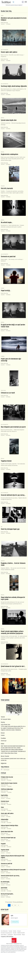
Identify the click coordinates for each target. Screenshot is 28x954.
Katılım (14, 931)
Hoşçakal (3, 843)
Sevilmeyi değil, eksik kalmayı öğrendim (14, 86)
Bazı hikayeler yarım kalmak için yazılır (13, 427)
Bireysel (2, 117)
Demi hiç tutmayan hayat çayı (10, 529)
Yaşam (2, 15)
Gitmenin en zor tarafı (8, 393)
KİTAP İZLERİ (4, 910)
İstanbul (2, 356)
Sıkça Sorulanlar (17, 934)
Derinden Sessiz (5, 801)
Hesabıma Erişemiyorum (6, 932)
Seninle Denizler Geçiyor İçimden (9, 783)
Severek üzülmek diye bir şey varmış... (13, 495)
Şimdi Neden (4, 888)
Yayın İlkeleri (4, 934)
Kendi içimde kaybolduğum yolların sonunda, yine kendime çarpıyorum (12, 632)
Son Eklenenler (4, 931)
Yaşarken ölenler (6, 461)
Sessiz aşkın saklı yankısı (9, 52)
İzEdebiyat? (10, 934)
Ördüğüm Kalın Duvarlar (7, 777)
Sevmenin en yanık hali (8, 256)
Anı (1, 526)
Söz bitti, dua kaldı (7, 188)
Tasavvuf (2, 186)
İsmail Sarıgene (6, 769)
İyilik (12, 915)
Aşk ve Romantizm (4, 49)
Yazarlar (10, 931)
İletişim (19, 931)
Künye (23, 934)
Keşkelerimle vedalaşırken (9, 154)
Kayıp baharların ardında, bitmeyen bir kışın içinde (13, 869)
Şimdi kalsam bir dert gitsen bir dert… (13, 666)
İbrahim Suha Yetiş (4, 22)
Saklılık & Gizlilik (21, 932)
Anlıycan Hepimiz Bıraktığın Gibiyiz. (9, 825)
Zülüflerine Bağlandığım (7, 789)
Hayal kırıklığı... (6, 290)
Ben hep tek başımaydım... (7, 894)
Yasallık (14, 932)
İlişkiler (2, 288)
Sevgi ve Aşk (3, 390)
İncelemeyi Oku (14, 921)
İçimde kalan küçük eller (9, 120)
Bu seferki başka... (7, 222)
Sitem (2, 807)
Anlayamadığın (4, 819)
